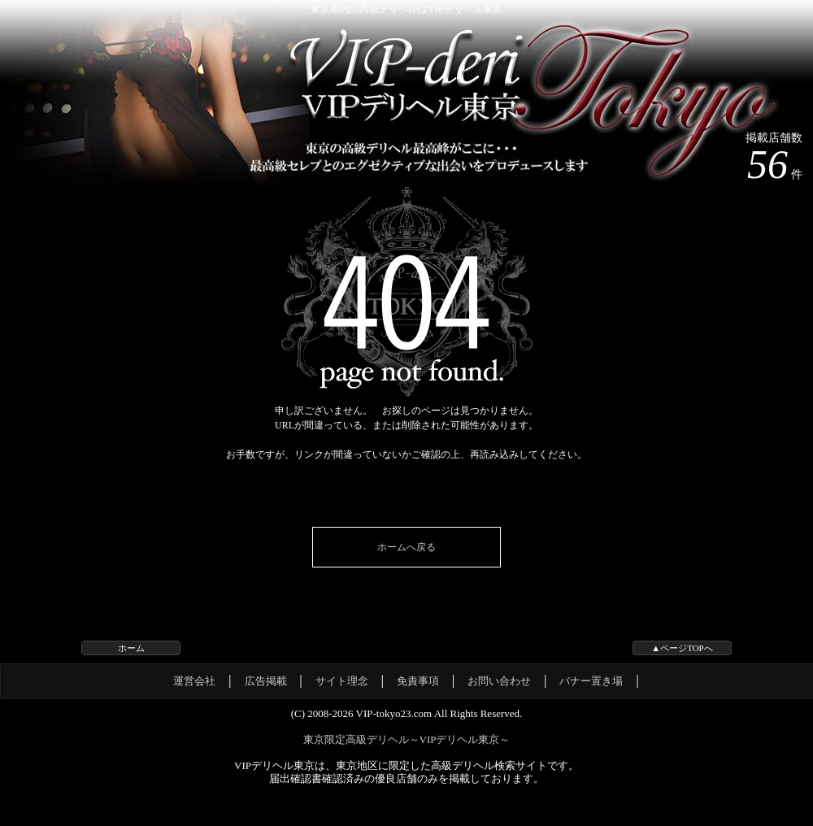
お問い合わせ (499, 681)
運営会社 (194, 681)
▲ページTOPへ (681, 648)
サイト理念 (341, 681)
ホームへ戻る (406, 547)
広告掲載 (266, 681)
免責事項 (418, 681)
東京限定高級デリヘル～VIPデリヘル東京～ (407, 739)
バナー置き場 (591, 681)
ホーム (131, 648)
